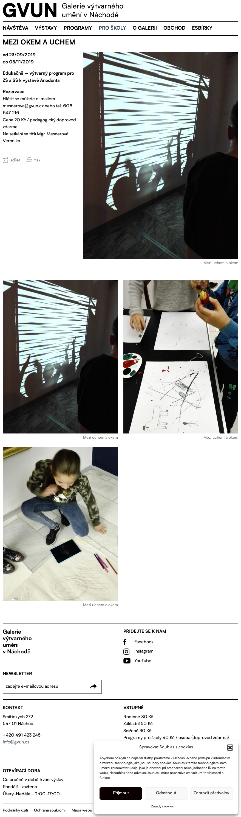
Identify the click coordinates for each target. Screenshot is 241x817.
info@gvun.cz (16, 742)
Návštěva (15, 28)
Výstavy (46, 28)
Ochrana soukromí (50, 810)
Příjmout (121, 793)
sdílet (15, 160)
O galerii (145, 28)
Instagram (144, 651)
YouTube (142, 661)
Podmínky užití (15, 810)
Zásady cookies (162, 806)
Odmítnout (166, 793)
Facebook (144, 642)
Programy (78, 28)
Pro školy (112, 28)
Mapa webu (82, 810)
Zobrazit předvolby (211, 793)
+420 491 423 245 (22, 735)
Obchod (174, 28)
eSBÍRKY (202, 28)
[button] (230, 747)
